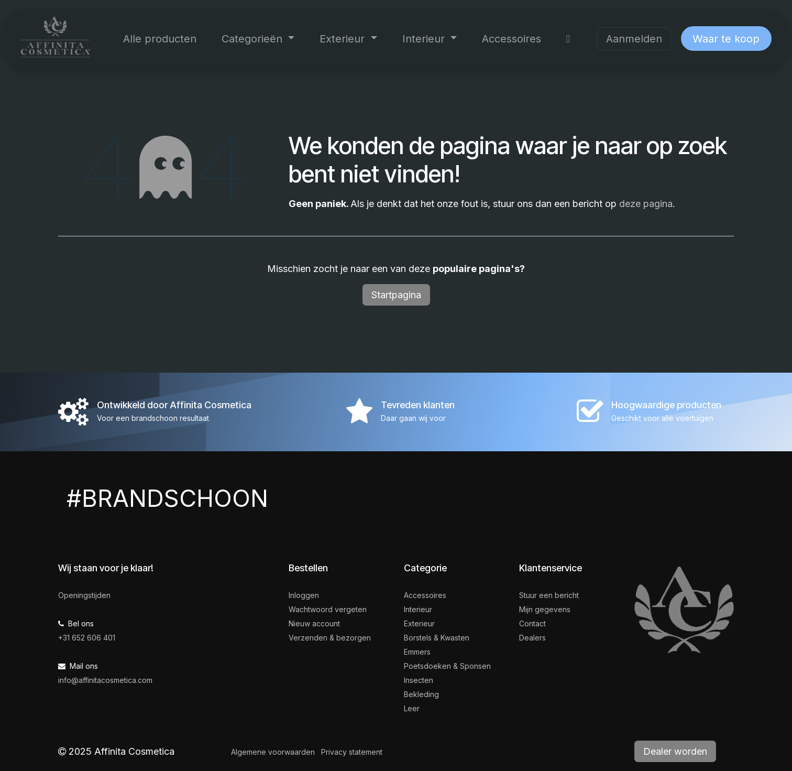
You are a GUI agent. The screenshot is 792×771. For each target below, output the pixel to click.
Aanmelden (634, 38)
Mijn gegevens (544, 609)
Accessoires (425, 595)
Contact (532, 623)
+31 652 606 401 (86, 637)
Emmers (417, 651)
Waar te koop (726, 38)
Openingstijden (84, 595)
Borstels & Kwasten (436, 637)
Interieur (418, 609)
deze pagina (646, 203)
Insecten (418, 680)
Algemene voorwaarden (273, 751)
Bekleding (421, 694)
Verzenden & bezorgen (330, 637)
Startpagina (396, 294)
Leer (412, 708)
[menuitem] (160, 39)
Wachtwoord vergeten (328, 609)
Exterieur (419, 623)
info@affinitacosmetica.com (105, 680)
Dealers (532, 637)
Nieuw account (314, 623)
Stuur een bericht (549, 595)
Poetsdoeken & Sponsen (447, 665)
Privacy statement (351, 751)
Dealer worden (675, 751)
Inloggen (304, 595)
